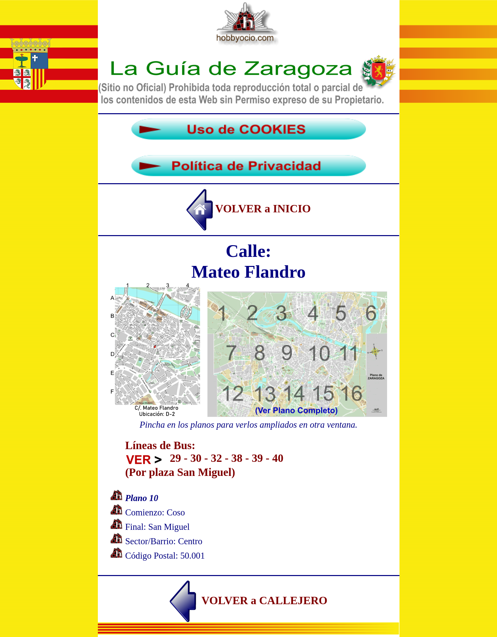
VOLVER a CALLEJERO (248, 600)
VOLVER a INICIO (248, 208)
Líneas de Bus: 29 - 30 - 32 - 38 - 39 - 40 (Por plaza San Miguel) (204, 458)
